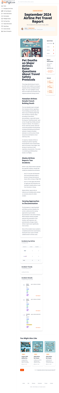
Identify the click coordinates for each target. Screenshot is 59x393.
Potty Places (5, 26)
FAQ (28, 383)
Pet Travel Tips (5, 21)
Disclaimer (40, 383)
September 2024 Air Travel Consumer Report (45, 370)
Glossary (33, 383)
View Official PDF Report (50, 71)
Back (22, 370)
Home (3, 6)
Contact (51, 383)
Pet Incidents (5, 16)
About (24, 383)
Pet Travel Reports (6, 11)
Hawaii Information (6, 23)
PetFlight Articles (6, 18)
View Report (38, 295)
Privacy (46, 383)
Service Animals (5, 28)
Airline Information (6, 13)
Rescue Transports (6, 31)
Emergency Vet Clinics (7, 8)
